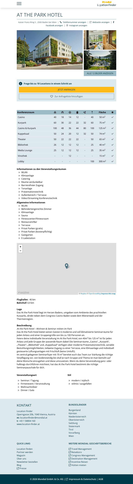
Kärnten (73, 413)
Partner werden (25, 452)
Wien (71, 436)
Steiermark (74, 426)
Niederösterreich (77, 416)
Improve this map (108, 293)
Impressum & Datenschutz (81, 479)
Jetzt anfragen (66, 89)
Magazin (21, 455)
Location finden (25, 448)
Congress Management (82, 455)
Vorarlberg (74, 432)
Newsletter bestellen (27, 461)
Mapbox (84, 293)
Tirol (71, 429)
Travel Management (80, 448)
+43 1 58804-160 (27, 420)
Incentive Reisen (78, 461)
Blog (19, 465)
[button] (66, 266)
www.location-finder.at (28, 424)
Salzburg (73, 423)
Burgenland (75, 410)
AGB (101, 479)
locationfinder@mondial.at (33, 417)
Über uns (21, 458)
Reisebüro (75, 452)
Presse (21, 468)
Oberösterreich (76, 419)
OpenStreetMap (95, 293)
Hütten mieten (77, 465)
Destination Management (83, 458)
